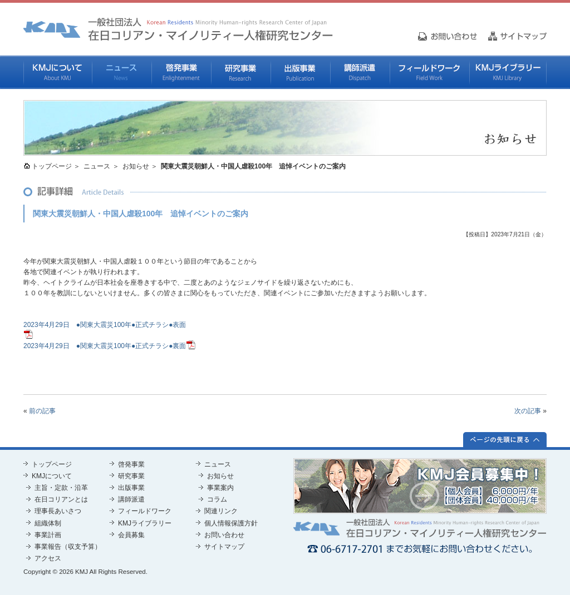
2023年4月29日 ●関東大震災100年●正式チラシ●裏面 (104, 346)
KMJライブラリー (508, 72)
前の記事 (42, 411)
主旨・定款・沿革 (61, 488)
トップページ (52, 166)
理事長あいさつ (58, 511)
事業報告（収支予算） (68, 547)
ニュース (121, 72)
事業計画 (48, 535)
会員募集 (131, 535)
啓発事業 (181, 72)
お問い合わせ (224, 535)
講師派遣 (360, 72)
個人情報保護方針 (231, 523)
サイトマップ (224, 547)
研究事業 (241, 72)
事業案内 (220, 488)
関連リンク (221, 511)
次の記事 (527, 411)
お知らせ (135, 166)
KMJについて (57, 72)
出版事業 (300, 72)
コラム (217, 499)
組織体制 (48, 523)
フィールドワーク (429, 72)
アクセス (48, 558)
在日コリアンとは (61, 499)
